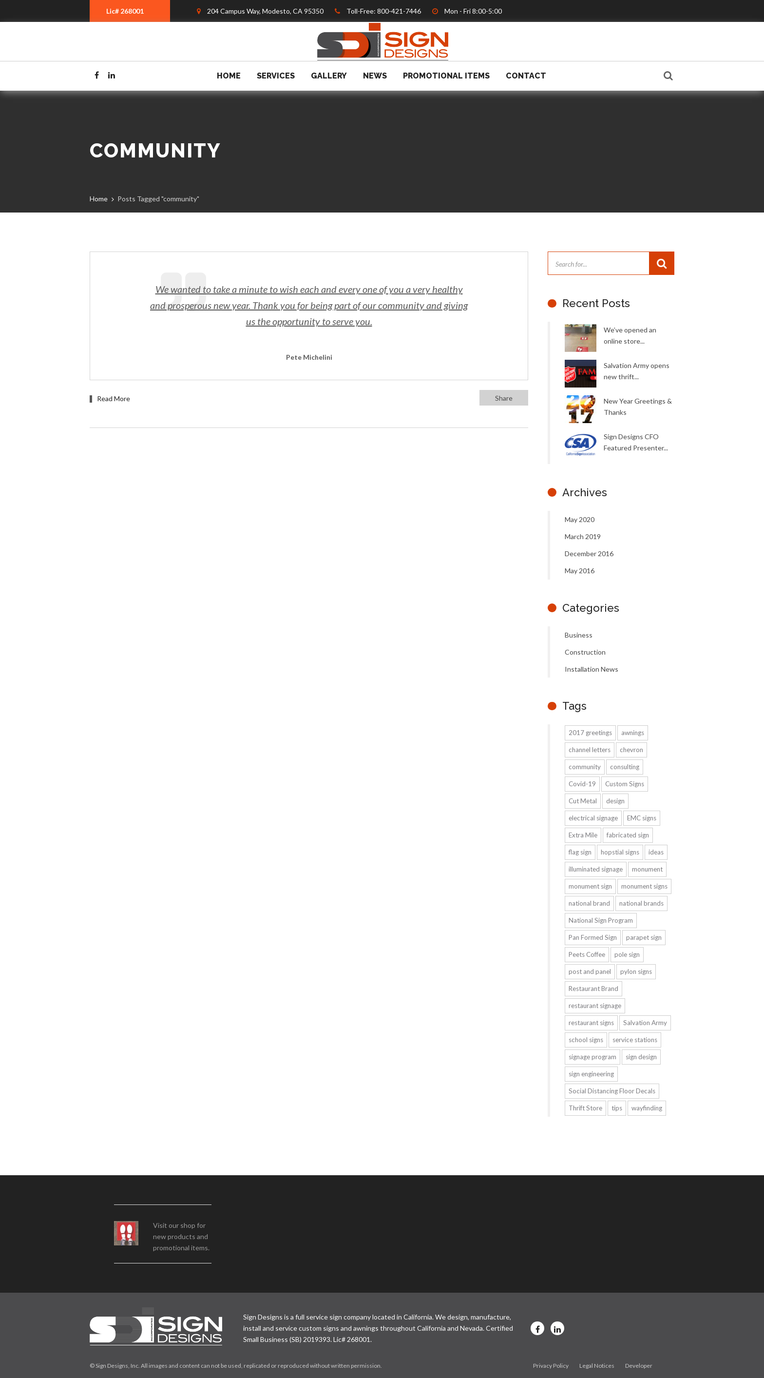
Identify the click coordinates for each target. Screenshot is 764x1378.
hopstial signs (620, 852)
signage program (592, 1057)
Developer (638, 1365)
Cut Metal (583, 801)
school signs (586, 1040)
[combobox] (130, 11)
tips (616, 1108)
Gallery (329, 75)
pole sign (627, 954)
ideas (656, 852)
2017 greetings (590, 733)
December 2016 (589, 553)
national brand (589, 903)
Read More (113, 398)
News (375, 75)
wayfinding (646, 1108)
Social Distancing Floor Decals (612, 1091)
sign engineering (591, 1074)
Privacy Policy (551, 1365)
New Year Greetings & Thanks (638, 406)
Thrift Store (585, 1108)
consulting (624, 767)
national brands (641, 903)
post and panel (590, 971)
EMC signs (641, 818)
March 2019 (583, 536)
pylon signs (636, 971)
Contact (526, 75)
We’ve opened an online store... (630, 335)
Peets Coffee (587, 954)
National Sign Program (601, 920)
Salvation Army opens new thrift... (636, 371)
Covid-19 (582, 784)
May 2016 (579, 570)
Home (229, 75)
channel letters (590, 750)
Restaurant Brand (593, 988)
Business (578, 635)
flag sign (580, 852)
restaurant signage (595, 1005)
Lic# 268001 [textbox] (125, 11)
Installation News (591, 669)
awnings (632, 733)
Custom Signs (624, 784)
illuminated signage (596, 869)
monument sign (590, 886)
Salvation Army (645, 1023)
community (585, 767)
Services (276, 75)
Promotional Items (446, 75)
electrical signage (593, 818)
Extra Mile (583, 835)
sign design (641, 1057)
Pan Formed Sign (593, 937)
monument (647, 869)
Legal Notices (596, 1365)
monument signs (644, 886)
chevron (631, 750)
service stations (634, 1040)
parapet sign (644, 937)
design (615, 801)
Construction (585, 652)
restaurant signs (591, 1023)
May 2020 (579, 519)
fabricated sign (628, 835)
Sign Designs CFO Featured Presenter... (636, 442)
